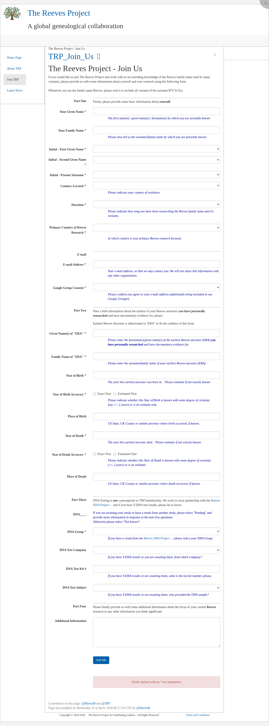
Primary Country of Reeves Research (67, 230)
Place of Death (76, 476)
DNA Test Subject (74, 587)
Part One (80, 101)
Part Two (80, 310)
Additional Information (70, 621)
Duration (78, 205)
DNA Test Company (73, 550)
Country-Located (73, 186)
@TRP (106, 703)
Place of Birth (77, 416)
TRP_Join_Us (71, 56)
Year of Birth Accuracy (69, 394)
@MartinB (88, 703)
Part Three (79, 500)
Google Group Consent (69, 288)
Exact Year (102, 393)
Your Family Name (72, 130)
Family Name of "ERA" (68, 356)
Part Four (79, 606)
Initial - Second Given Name (67, 162)
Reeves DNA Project (156, 538)
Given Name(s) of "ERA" (67, 333)
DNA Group (76, 532)
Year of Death (75, 435)
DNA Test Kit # (76, 568)
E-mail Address (74, 264)
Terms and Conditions (197, 715)
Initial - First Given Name (67, 149)
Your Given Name (73, 111)
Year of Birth (76, 375)
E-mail (81, 254)
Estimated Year (125, 393)
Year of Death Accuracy (69, 454)
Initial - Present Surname (68, 175)
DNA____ (79, 514)
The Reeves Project (59, 13)
